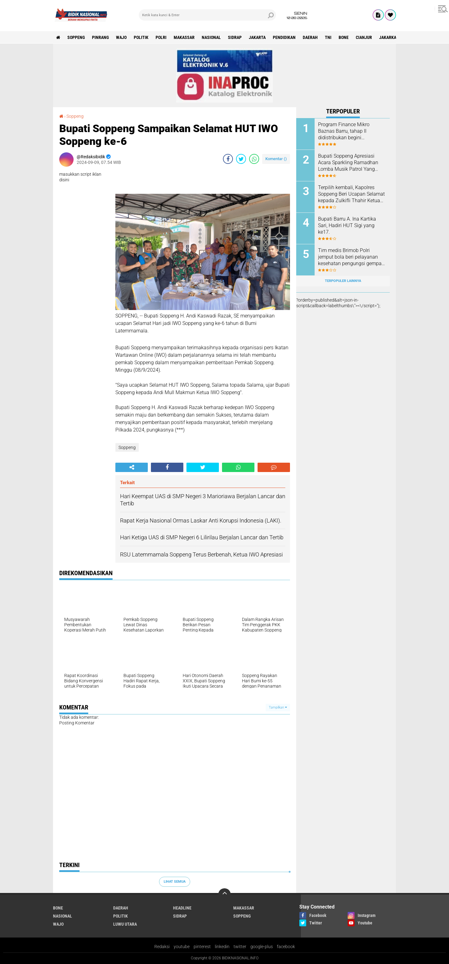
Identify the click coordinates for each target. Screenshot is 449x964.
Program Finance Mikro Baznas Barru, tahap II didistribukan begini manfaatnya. (343, 131)
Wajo (121, 37)
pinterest (202, 946)
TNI (328, 37)
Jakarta (257, 37)
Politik (141, 37)
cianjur (364, 37)
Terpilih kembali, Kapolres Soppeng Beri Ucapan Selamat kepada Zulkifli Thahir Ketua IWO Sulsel (351, 194)
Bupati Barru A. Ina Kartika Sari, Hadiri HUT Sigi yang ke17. (347, 225)
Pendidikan (284, 37)
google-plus (261, 946)
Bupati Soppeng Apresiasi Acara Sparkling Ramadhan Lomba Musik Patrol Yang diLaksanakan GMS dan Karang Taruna (348, 162)
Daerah (310, 37)
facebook (286, 946)
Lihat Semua (175, 882)
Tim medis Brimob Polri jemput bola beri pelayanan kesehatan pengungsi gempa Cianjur (350, 257)
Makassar (184, 37)
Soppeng (76, 37)
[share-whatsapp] (254, 159)
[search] (207, 15)
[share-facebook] (228, 159)
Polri (161, 37)
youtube (182, 946)
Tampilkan (278, 707)
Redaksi (162, 946)
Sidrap (235, 37)
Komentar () (276, 158)
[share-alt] (131, 467)
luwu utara (125, 924)
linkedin (222, 946)
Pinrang (100, 37)
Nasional (211, 37)
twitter (240, 946)
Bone (344, 37)
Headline (182, 907)
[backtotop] (224, 894)
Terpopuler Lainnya (343, 281)
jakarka (387, 37)
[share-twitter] (241, 159)
